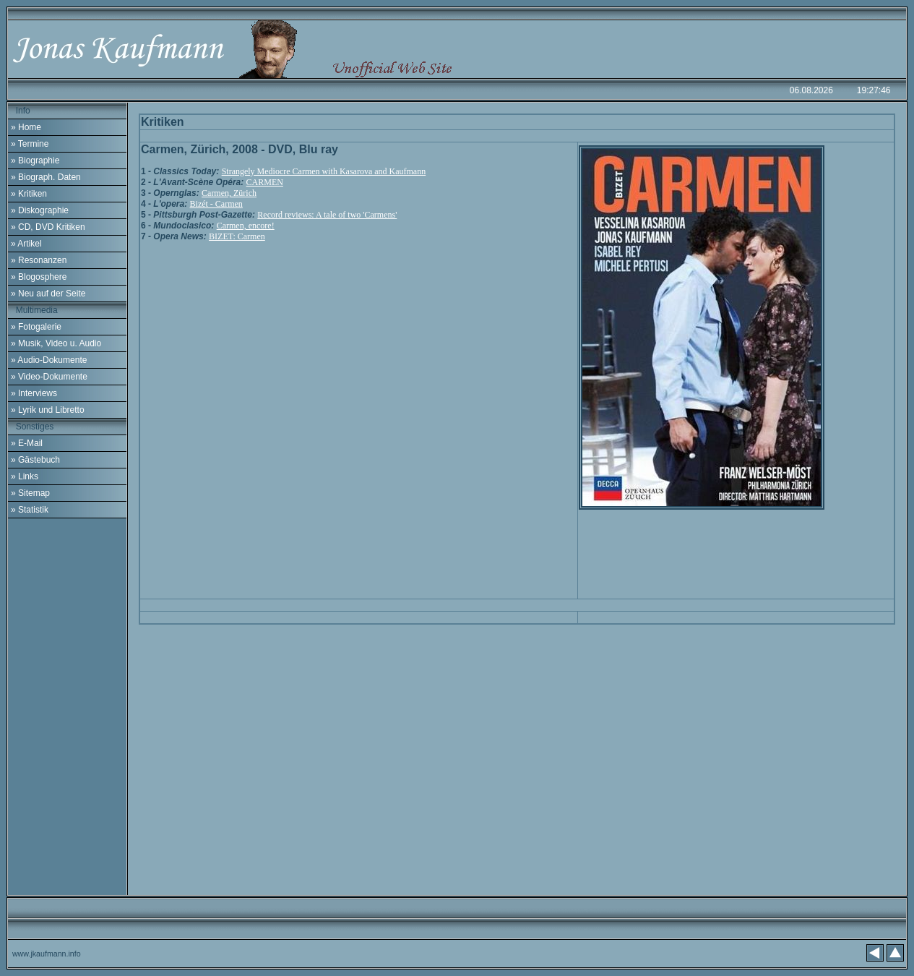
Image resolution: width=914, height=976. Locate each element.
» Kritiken (29, 194)
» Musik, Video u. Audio (56, 343)
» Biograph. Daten (46, 177)
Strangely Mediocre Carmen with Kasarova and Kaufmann (324, 171)
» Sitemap (30, 493)
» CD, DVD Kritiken (48, 227)
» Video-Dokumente (49, 377)
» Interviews (34, 393)
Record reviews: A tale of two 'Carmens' (327, 215)
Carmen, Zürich (229, 193)
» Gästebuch (35, 460)
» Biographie (35, 160)
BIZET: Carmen (237, 236)
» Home (26, 127)
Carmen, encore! (246, 226)
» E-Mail (27, 443)
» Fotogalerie (36, 327)
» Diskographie (40, 210)
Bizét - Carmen (216, 204)
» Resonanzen (38, 260)
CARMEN (264, 182)
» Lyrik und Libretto (48, 410)
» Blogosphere (38, 277)
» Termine (29, 144)
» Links (24, 476)
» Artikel (26, 244)
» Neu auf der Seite (48, 293)
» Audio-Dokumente (49, 360)
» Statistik (29, 510)
